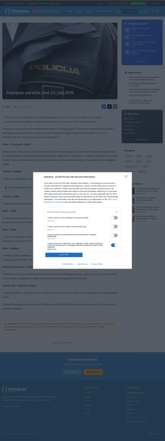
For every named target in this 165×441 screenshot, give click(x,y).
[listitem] (82, 212)
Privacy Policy (97, 264)
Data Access (82, 264)
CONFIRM (64, 255)
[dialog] (82, 220)
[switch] (114, 217)
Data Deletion (67, 264)
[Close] (127, 177)
